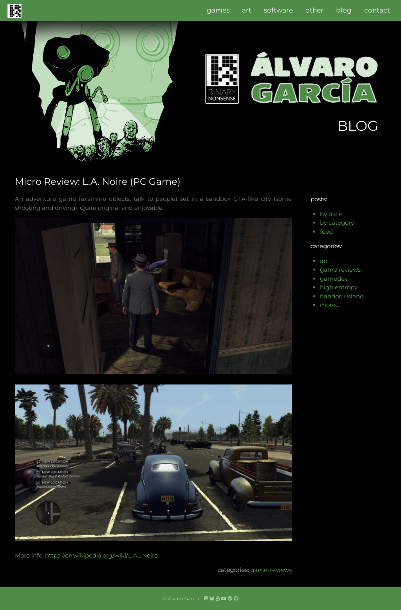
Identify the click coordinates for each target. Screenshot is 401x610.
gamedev (334, 278)
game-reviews (271, 570)
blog (344, 10)
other (314, 10)
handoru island (342, 296)
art (246, 10)
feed (326, 231)
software (278, 10)
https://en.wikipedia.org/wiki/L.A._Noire (101, 555)
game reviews (340, 269)
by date (331, 214)
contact (377, 10)
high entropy (339, 287)
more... (329, 305)
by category (337, 222)
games (218, 10)
